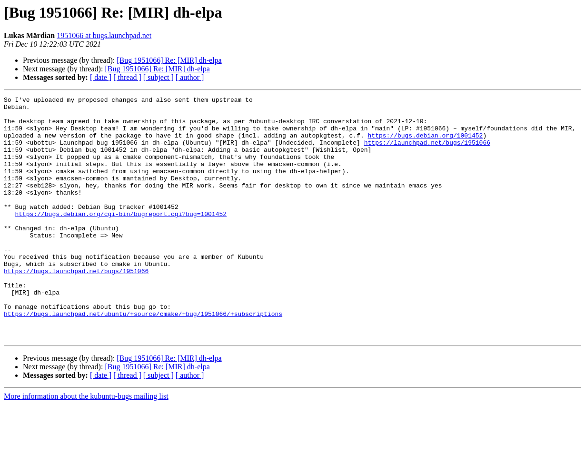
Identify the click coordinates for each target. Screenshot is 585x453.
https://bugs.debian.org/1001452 (425, 143)
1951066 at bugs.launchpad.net (104, 35)
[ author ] (190, 77)
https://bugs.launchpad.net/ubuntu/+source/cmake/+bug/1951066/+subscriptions (143, 358)
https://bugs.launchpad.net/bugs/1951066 (76, 306)
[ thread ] (127, 77)
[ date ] (100, 77)
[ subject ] (158, 77)
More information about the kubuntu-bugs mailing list (86, 445)
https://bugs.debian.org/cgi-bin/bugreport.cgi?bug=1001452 (121, 238)
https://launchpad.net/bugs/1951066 (427, 152)
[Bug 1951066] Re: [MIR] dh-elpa (169, 60)
